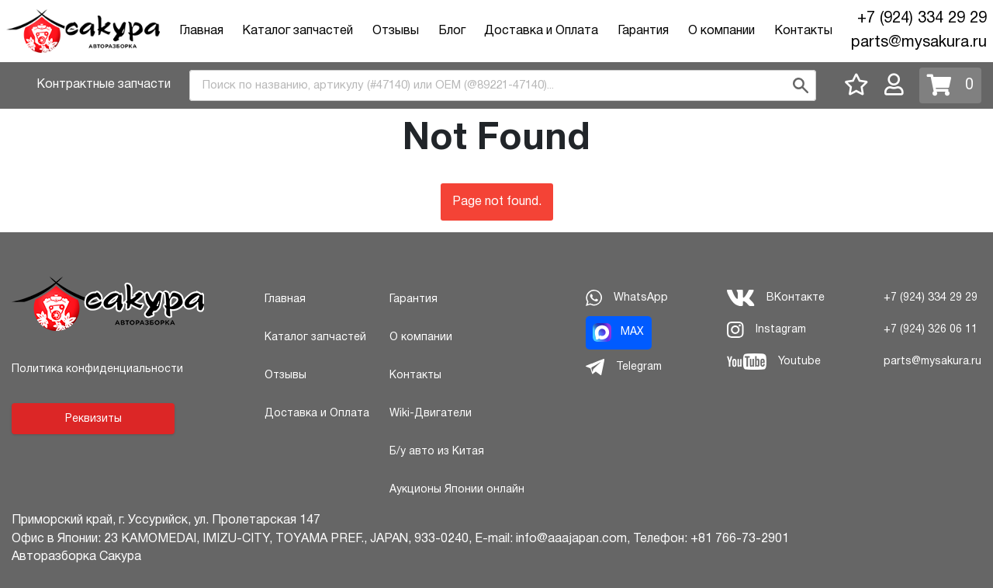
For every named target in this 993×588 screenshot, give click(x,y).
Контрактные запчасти (103, 84)
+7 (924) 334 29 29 (922, 19)
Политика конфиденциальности (97, 369)
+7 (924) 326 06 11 (930, 330)
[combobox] (502, 85)
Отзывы (395, 31)
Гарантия (643, 31)
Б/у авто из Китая (436, 452)
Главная (201, 31)
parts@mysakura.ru (919, 43)
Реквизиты (93, 419)
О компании (721, 31)
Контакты (803, 31)
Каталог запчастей (297, 31)
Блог (451, 31)
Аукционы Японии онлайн (456, 490)
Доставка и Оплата (541, 31)
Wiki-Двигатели (430, 414)
